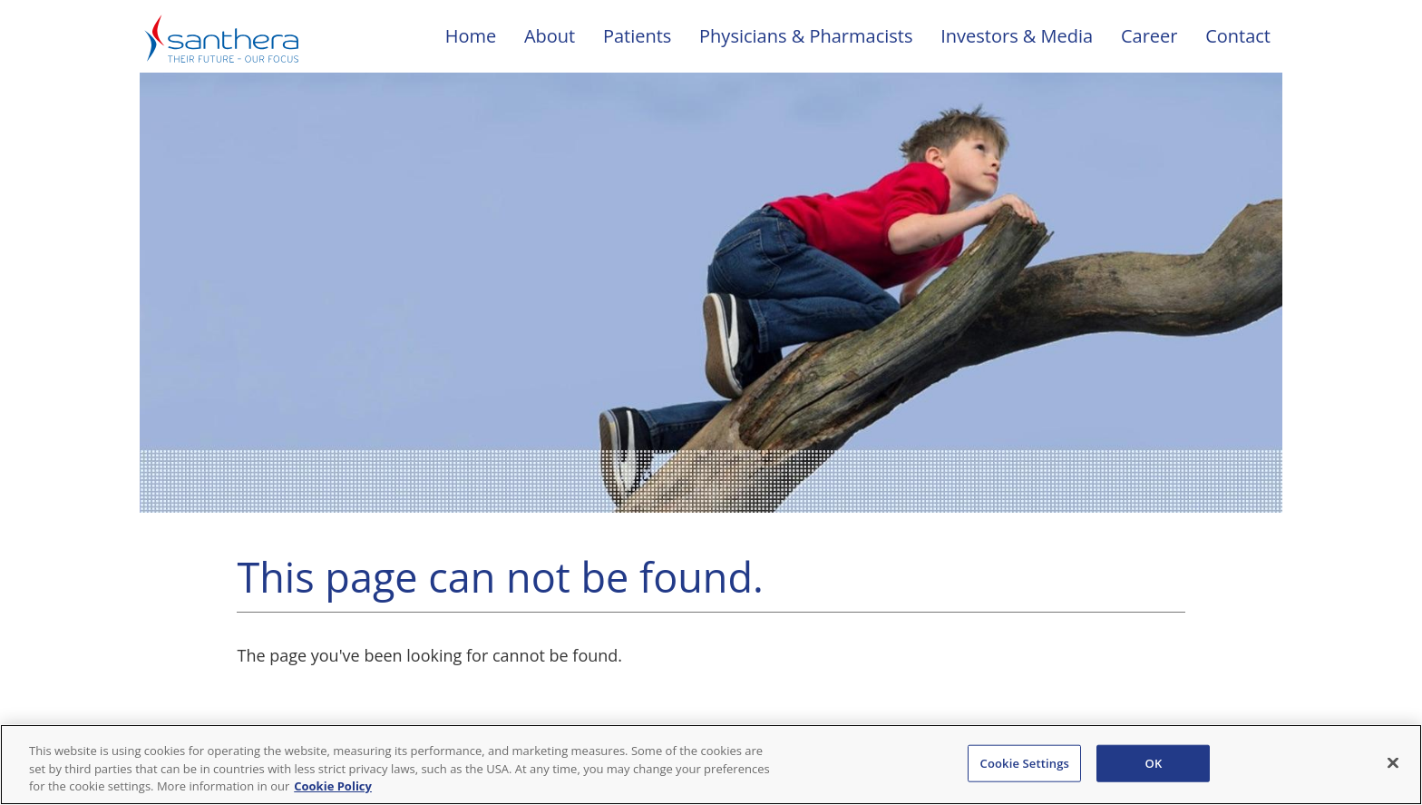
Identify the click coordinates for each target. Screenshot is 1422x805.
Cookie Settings (1024, 762)
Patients (637, 36)
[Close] (1393, 762)
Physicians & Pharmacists (805, 36)
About (549, 36)
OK (1154, 762)
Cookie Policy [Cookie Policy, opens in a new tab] (333, 786)
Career (1149, 36)
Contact (1238, 36)
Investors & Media (1016, 36)
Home (471, 36)
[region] (711, 764)
